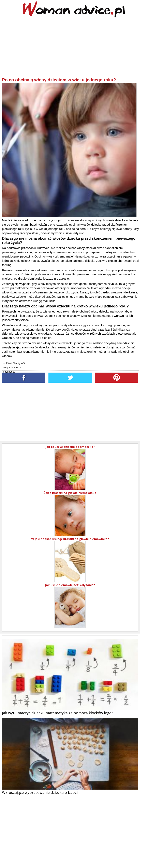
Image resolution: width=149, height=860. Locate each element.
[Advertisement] (70, 48)
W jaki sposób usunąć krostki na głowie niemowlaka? (70, 539)
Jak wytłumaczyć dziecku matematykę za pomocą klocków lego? (57, 712)
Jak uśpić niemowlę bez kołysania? (70, 585)
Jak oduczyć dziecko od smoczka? (70, 447)
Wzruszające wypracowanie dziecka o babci (40, 792)
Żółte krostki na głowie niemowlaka (70, 493)
